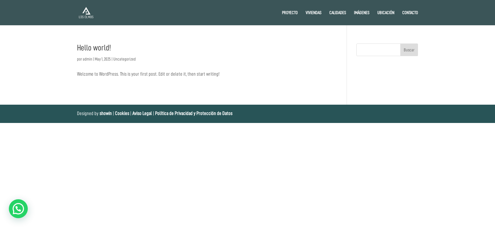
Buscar (409, 50)
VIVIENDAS (313, 12)
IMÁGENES (361, 12)
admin (87, 59)
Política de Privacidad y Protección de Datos (193, 113)
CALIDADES (337, 12)
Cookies (122, 113)
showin (105, 113)
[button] (18, 208)
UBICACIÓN (385, 12)
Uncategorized (124, 59)
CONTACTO (410, 12)
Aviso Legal (142, 113)
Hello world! (94, 48)
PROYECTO (290, 12)
